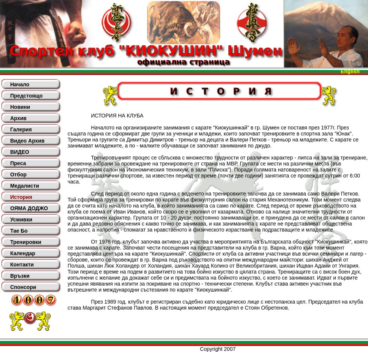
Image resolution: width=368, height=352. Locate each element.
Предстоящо (26, 96)
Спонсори (23, 287)
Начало (19, 84)
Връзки (19, 276)
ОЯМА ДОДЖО (29, 208)
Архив (18, 118)
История (21, 197)
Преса (18, 163)
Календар (22, 253)
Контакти (22, 265)
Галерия (21, 129)
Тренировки (25, 242)
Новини (20, 107)
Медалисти (24, 186)
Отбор (18, 174)
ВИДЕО (19, 152)
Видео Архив (27, 141)
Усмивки (21, 220)
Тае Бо (18, 231)
